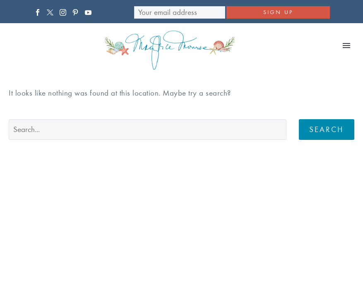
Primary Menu (346, 45)
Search (326, 129)
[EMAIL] (179, 12)
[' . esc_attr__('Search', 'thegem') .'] (147, 129)
